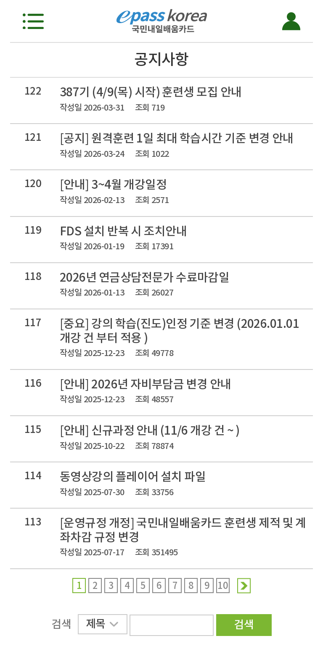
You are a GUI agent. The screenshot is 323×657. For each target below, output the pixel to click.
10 (222, 585)
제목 (102, 625)
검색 (244, 624)
